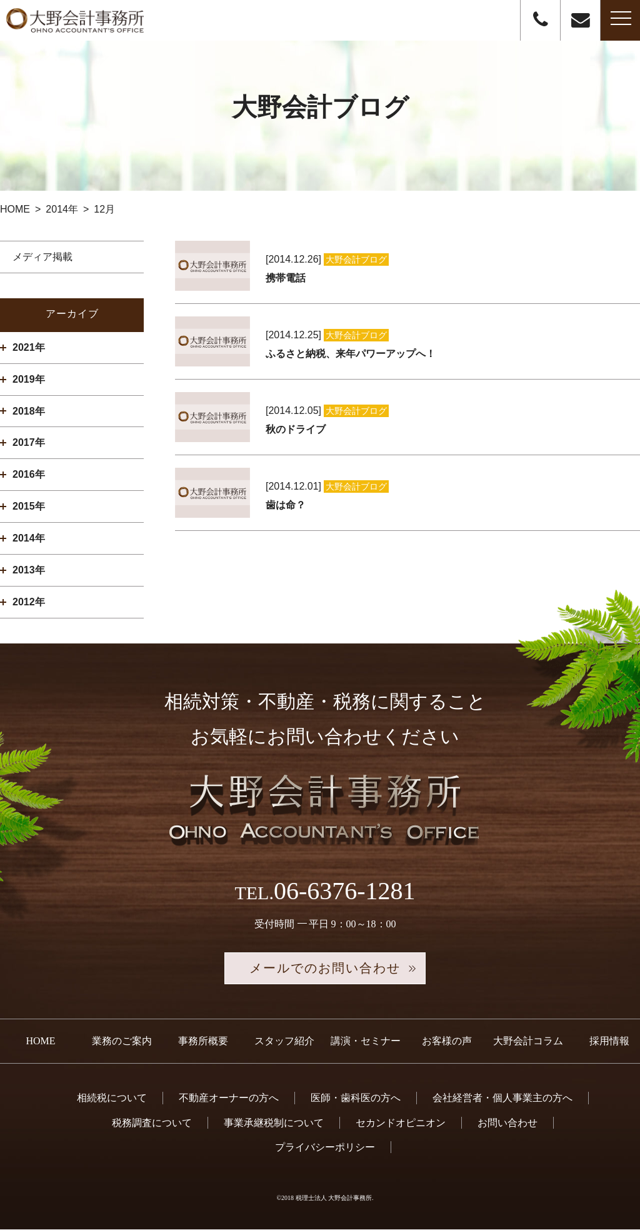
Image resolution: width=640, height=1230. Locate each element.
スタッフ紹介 (284, 1041)
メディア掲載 (42, 256)
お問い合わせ (508, 1122)
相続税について (112, 1098)
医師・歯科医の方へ (356, 1098)
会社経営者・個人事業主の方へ (502, 1098)
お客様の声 (447, 1041)
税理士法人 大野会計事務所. (335, 1197)
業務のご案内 (122, 1041)
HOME (40, 1041)
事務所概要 (203, 1041)
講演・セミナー (366, 1041)
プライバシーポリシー (325, 1147)
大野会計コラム (528, 1041)
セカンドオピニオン (401, 1122)
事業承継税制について (274, 1122)
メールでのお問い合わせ (325, 968)
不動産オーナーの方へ (229, 1098)
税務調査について (152, 1122)
